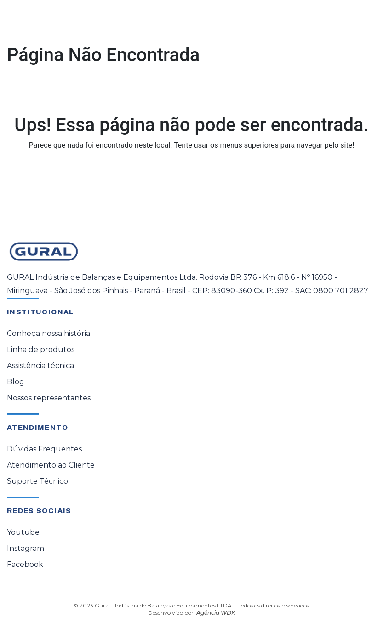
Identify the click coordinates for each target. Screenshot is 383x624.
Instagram (25, 548)
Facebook (25, 564)
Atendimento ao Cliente (51, 465)
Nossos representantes (49, 397)
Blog (15, 381)
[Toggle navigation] (363, 21)
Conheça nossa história (48, 333)
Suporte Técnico (37, 481)
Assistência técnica (40, 365)
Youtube (23, 532)
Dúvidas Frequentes (44, 449)
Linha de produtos (40, 349)
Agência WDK (215, 612)
